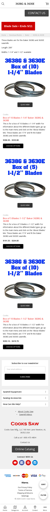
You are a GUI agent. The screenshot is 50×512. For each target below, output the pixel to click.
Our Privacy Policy (25, 487)
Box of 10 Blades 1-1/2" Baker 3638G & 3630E (23, 320)
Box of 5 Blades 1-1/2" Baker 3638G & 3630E (22, 219)
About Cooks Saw (25, 411)
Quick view (25, 105)
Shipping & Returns (25, 493)
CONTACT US (36, 13)
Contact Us (25, 442)
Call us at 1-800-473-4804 (25, 437)
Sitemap (25, 496)
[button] (37, 13)
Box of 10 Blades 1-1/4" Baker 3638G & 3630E (23, 119)
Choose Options (13, 146)
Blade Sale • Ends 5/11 (18, 26)
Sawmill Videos (25, 414)
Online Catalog (25, 449)
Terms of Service (25, 490)
